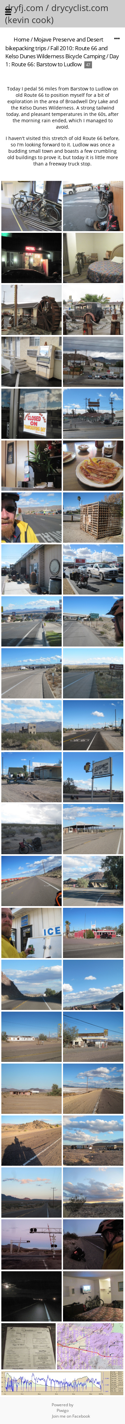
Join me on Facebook (71, 1416)
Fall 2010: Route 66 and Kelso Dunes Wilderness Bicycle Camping (56, 52)
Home (21, 39)
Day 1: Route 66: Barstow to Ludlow (62, 60)
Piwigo (63, 1410)
